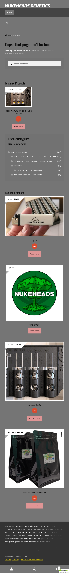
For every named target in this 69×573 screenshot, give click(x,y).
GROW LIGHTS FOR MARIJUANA (29, 170)
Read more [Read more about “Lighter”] (34, 254)
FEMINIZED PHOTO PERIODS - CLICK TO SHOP (33, 161)
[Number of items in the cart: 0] (7, 23)
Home (9, 35)
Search (34, 569)
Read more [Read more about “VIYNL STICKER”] (34, 331)
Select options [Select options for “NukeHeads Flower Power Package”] (34, 506)
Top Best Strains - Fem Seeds (28, 175)
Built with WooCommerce (32, 560)
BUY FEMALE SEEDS (19, 152)
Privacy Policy (12, 560)
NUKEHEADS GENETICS (27, 5)
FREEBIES (18, 166)
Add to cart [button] (34, 418)
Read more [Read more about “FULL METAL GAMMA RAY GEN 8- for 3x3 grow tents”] (18, 126)
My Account (11, 569)
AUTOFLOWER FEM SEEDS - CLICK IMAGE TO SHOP (35, 157)
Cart (53, 567)
